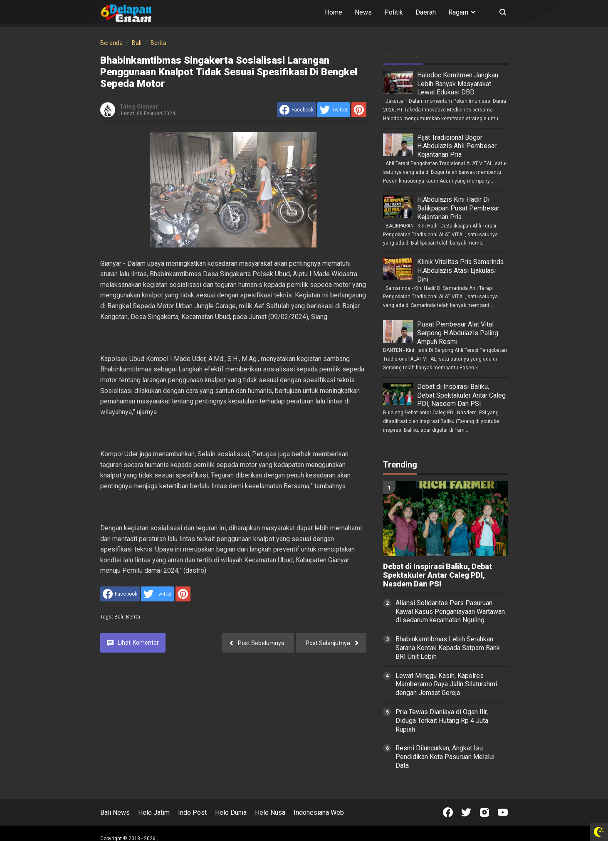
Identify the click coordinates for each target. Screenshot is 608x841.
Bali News (115, 812)
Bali (119, 617)
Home (333, 12)
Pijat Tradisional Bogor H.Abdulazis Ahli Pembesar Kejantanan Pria (457, 146)
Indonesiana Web (319, 812)
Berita (133, 617)
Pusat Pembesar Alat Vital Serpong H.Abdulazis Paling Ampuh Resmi (457, 333)
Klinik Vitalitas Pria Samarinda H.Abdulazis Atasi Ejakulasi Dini (460, 270)
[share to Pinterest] (358, 109)
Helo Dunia (231, 812)
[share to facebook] (296, 109)
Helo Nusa (270, 812)
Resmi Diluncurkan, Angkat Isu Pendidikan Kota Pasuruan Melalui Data (444, 756)
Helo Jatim (154, 812)
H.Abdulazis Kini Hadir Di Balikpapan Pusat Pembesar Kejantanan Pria (458, 208)
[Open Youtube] (503, 812)
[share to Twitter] (333, 109)
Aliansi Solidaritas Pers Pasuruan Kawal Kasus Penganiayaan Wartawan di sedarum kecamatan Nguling (450, 611)
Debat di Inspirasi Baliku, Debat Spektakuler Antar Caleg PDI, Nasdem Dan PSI (461, 395)
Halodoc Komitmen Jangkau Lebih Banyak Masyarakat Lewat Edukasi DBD (457, 83)
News (363, 12)
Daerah (425, 12)
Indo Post (192, 812)
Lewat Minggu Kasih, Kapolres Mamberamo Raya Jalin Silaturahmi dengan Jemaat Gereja (446, 684)
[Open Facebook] (448, 812)
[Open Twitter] (466, 812)
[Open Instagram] (484, 812)
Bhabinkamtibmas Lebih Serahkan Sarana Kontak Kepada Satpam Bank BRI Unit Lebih (447, 647)
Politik (393, 12)
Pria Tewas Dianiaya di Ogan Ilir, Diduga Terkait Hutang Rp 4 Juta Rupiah (441, 720)
